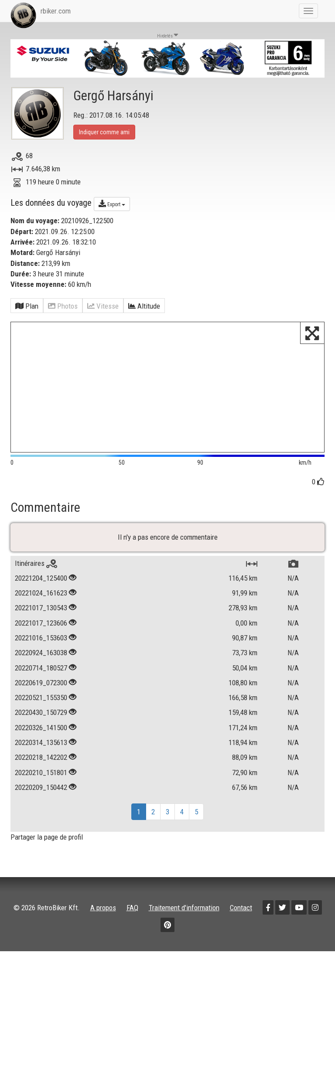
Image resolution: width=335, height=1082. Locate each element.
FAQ (132, 929)
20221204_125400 (41, 599)
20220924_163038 (41, 674)
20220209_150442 (41, 809)
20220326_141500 (41, 749)
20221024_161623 (41, 615)
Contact (241, 929)
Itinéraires (36, 585)
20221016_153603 (41, 659)
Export (112, 204)
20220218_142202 (41, 779)
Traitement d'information (184, 929)
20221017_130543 (41, 630)
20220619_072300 (41, 704)
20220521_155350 (41, 719)
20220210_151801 (41, 794)
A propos (103, 929)
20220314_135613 (41, 764)
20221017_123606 (41, 644)
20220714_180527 (41, 689)
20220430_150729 (41, 734)
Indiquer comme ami (104, 132)
